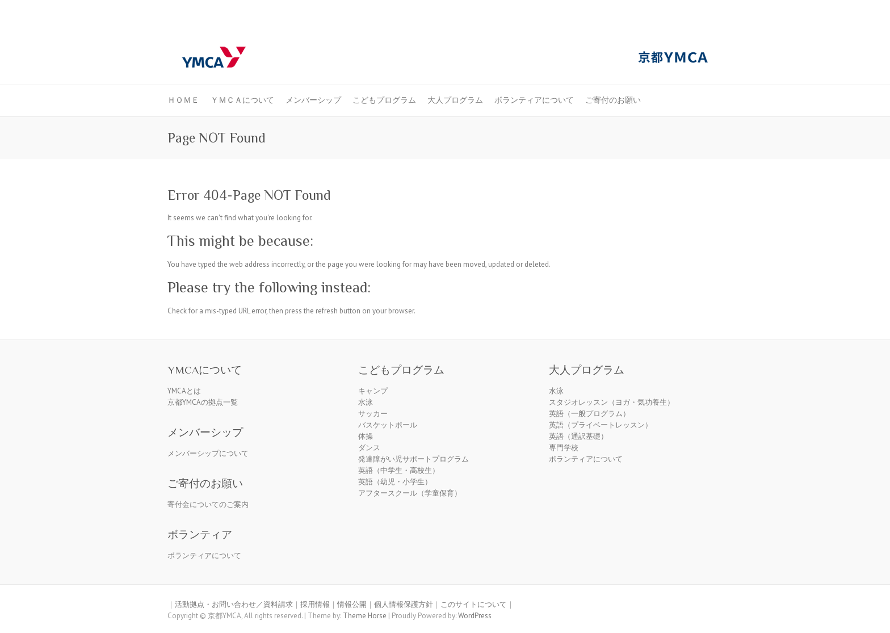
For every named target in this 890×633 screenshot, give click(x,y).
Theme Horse (365, 616)
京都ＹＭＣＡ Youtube (694, 30)
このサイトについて (473, 604)
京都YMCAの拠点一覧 (202, 402)
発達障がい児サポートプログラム (413, 459)
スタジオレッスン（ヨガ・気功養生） (611, 402)
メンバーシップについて (208, 453)
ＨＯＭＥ (183, 100)
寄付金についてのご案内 (208, 504)
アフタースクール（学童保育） (409, 493)
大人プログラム (455, 100)
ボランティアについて (534, 100)
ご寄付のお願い (613, 100)
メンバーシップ (313, 100)
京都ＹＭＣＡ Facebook (677, 30)
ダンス (369, 447)
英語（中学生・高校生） (398, 470)
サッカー (373, 413)
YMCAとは (184, 391)
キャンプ (373, 391)
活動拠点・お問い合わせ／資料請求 (234, 604)
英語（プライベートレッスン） (600, 425)
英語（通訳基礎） (578, 436)
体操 (365, 436)
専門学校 (563, 447)
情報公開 (352, 604)
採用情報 (315, 604)
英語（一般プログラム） (589, 413)
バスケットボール (387, 425)
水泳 (365, 402)
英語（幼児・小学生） (395, 482)
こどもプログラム (384, 100)
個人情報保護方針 (403, 604)
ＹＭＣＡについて (242, 100)
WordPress (475, 616)
